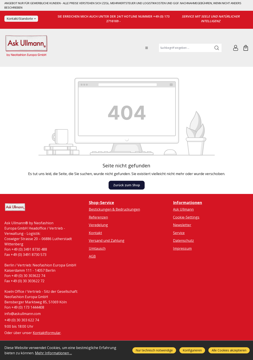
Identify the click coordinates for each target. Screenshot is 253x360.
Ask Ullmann (183, 209)
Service (179, 232)
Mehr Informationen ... (53, 353)
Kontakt (95, 232)
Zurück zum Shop (126, 185)
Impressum (182, 248)
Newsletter (182, 225)
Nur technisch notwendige (154, 350)
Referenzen (98, 217)
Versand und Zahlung (106, 240)
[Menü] (146, 47)
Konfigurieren (192, 350)
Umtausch (97, 248)
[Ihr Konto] (235, 48)
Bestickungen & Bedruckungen (114, 209)
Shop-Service (101, 202)
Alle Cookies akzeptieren (229, 350)
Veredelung (98, 225)
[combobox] (185, 47)
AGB (92, 256)
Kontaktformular (47, 332)
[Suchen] (217, 47)
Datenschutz (183, 240)
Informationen (187, 202)
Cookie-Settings (186, 217)
